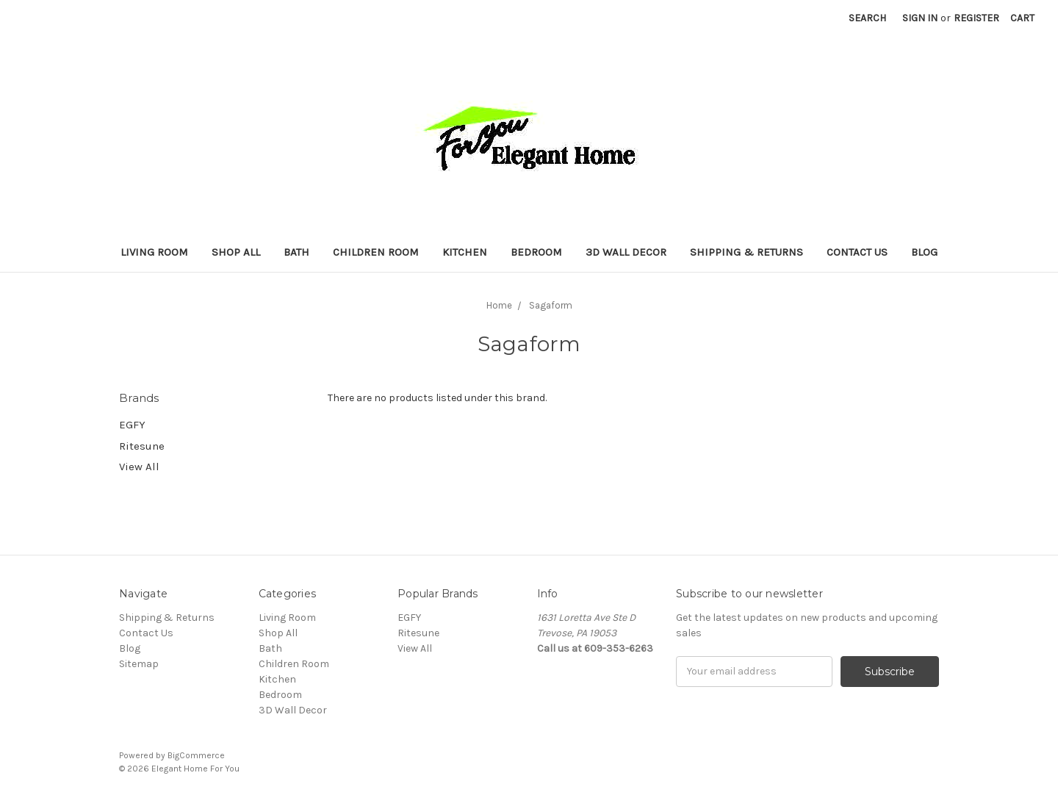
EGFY (132, 424)
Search (867, 18)
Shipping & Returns (746, 252)
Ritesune (142, 446)
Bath (296, 252)
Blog (924, 252)
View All (139, 466)
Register (976, 18)
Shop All (236, 252)
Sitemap (139, 664)
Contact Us (857, 252)
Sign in (920, 18)
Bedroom (536, 252)
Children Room (376, 252)
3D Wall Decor (626, 252)
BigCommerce (196, 755)
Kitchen (464, 252)
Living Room (154, 252)
